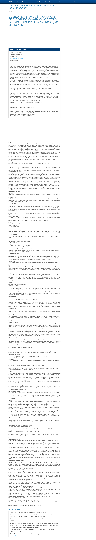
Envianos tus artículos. (79, 1)
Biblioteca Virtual (53, 1)
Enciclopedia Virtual (42, 1)
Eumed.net (11, 1)
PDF (20, 60)
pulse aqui (16, 535)
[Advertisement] (34, 38)
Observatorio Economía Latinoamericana (26, 1)
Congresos (70, 1)
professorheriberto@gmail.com (16, 58)
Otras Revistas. (62, 1)
